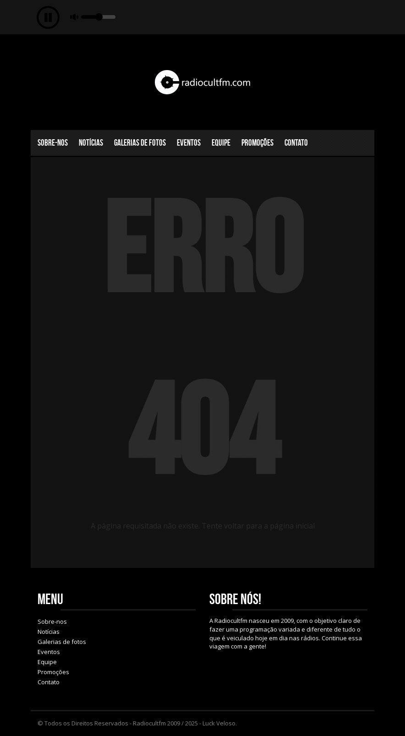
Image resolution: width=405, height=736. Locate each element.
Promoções (257, 142)
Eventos (189, 142)
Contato (296, 142)
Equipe (221, 142)
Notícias (91, 142)
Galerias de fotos (140, 142)
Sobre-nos (53, 142)
